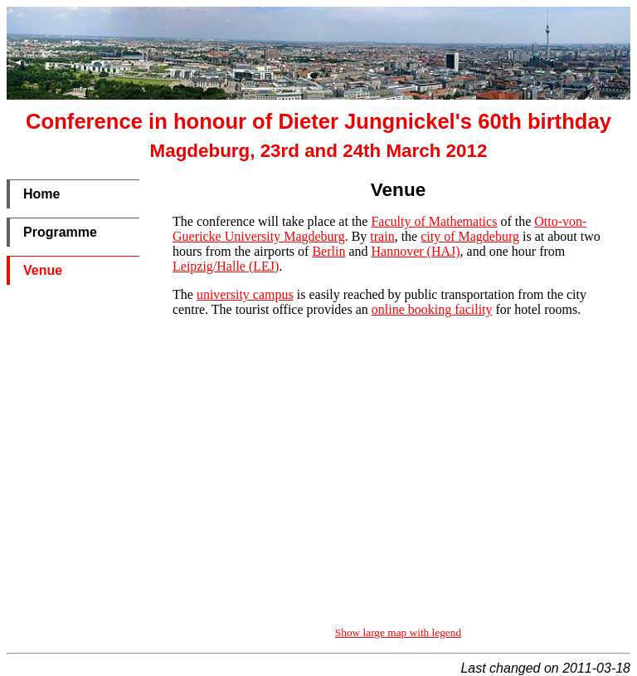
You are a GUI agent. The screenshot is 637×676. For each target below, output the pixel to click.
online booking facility (432, 309)
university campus (245, 294)
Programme (60, 232)
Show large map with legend (398, 632)
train (382, 236)
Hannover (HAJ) (416, 251)
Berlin (328, 251)
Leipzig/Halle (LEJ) (226, 266)
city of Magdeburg (470, 236)
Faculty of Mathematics (434, 221)
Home (41, 194)
